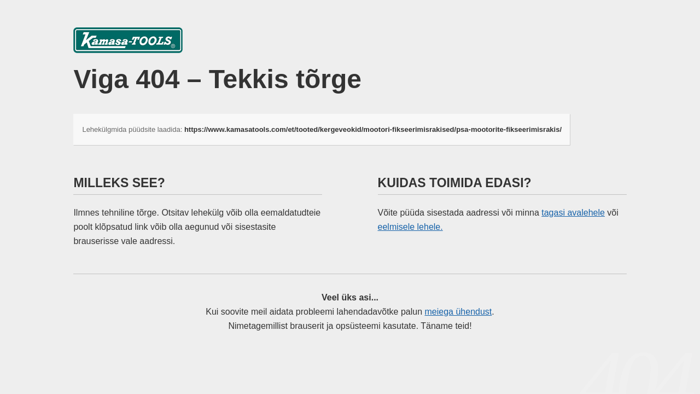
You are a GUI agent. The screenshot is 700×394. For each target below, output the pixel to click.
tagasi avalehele (573, 212)
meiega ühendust (458, 311)
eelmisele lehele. (410, 226)
